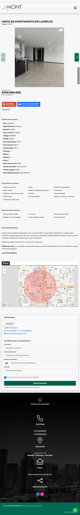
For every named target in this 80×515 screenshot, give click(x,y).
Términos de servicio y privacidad (30, 387)
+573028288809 (11, 330)
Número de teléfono (11, 359)
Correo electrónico (10, 352)
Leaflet (61, 306)
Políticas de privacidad (40, 404)
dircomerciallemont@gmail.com (16, 333)
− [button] (4, 271)
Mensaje (7, 367)
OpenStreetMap (73, 306)
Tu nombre (8, 344)
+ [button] (4, 268)
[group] (40, 57)
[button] (77, 57)
